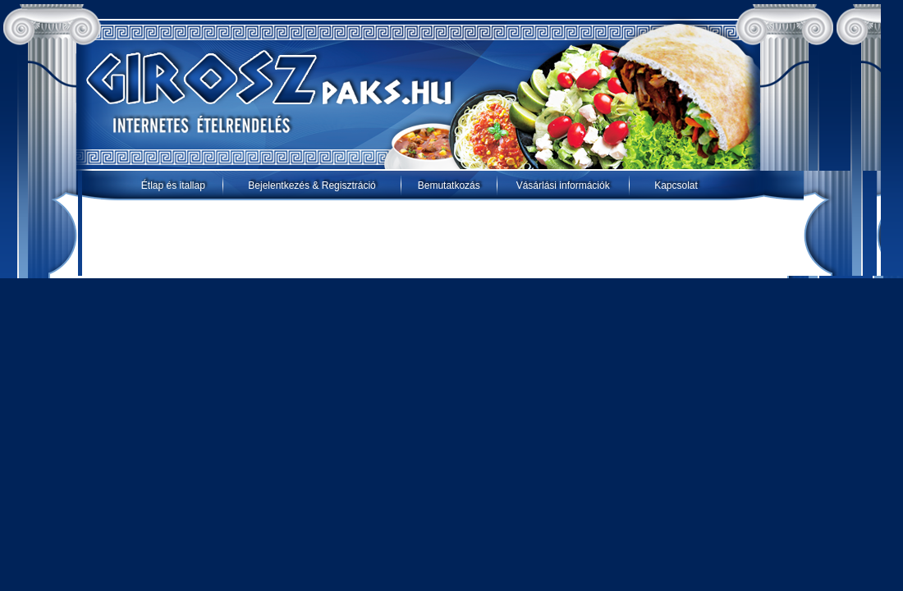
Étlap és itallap (173, 185)
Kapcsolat (676, 185)
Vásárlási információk (563, 185)
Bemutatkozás (449, 185)
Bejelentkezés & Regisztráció (311, 185)
